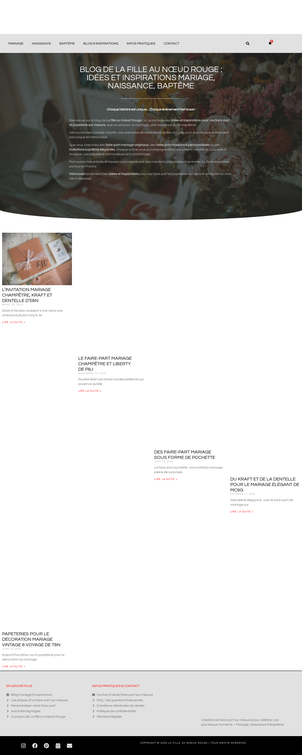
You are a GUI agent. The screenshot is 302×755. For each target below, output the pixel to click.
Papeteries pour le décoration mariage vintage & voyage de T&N (31, 639)
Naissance (41, 43)
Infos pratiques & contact (115, 686)
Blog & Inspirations (100, 43)
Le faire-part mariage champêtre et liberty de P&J (105, 364)
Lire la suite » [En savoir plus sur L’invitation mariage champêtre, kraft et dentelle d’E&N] (13, 322)
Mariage (15, 43)
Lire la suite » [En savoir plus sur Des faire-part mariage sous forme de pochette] (165, 479)
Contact (171, 43)
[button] (248, 43)
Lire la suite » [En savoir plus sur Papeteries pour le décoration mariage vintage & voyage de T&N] (13, 666)
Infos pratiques (141, 43)
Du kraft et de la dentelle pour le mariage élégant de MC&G (264, 484)
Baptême (67, 43)
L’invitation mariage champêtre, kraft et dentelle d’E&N (27, 295)
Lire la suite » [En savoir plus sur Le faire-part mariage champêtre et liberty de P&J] (89, 390)
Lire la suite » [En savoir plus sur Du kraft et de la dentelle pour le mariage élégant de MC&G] (241, 511)
